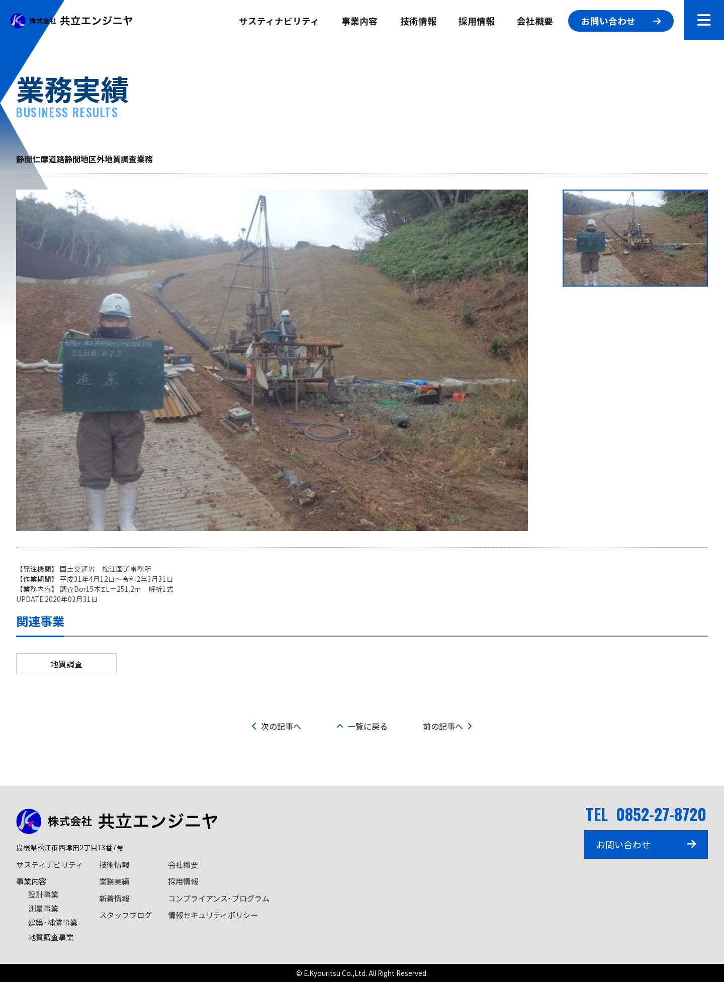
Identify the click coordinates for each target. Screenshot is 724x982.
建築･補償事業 (52, 922)
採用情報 (477, 21)
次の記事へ (276, 726)
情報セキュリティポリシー (213, 914)
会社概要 (535, 21)
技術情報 (418, 21)
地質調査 (66, 664)
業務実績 (114, 880)
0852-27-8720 (661, 814)
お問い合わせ (620, 21)
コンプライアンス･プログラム (218, 898)
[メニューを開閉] (704, 20)
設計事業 (43, 894)
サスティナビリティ (279, 21)
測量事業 (43, 908)
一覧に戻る (362, 726)
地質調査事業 (50, 936)
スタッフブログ (125, 914)
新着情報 (114, 898)
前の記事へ (447, 726)
